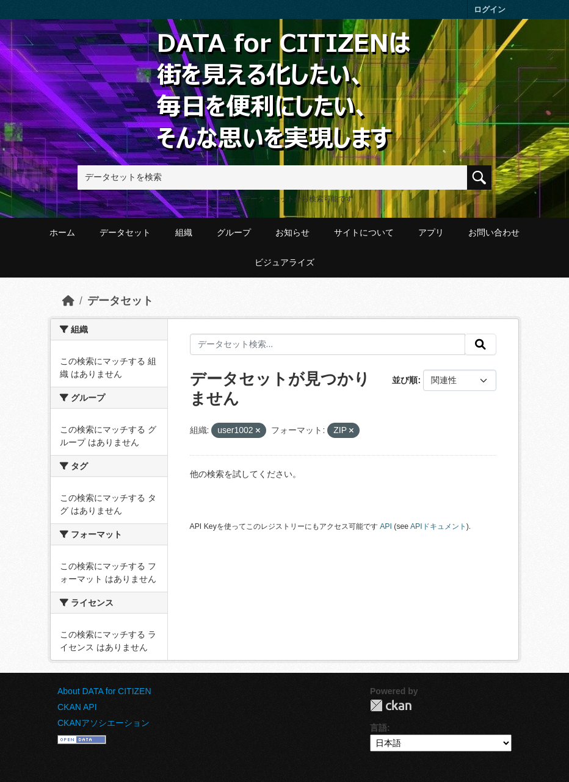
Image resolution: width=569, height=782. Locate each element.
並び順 (405, 380)
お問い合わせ (494, 232)
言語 (378, 728)
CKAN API (77, 707)
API (386, 526)
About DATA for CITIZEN (104, 691)
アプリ (431, 232)
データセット (125, 232)
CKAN (390, 705)
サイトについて (364, 232)
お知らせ (292, 232)
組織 (183, 232)
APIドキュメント (438, 526)
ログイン (490, 9)
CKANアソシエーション (103, 723)
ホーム (62, 232)
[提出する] (480, 345)
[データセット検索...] (328, 345)
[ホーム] (68, 301)
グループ (234, 232)
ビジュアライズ (284, 262)
